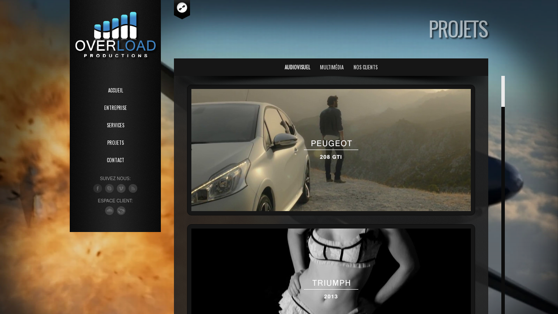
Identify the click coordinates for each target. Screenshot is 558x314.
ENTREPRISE (115, 107)
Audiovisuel (297, 67)
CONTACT (115, 160)
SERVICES (115, 125)
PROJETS (115, 142)
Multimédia (332, 67)
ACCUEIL (115, 90)
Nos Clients (366, 67)
